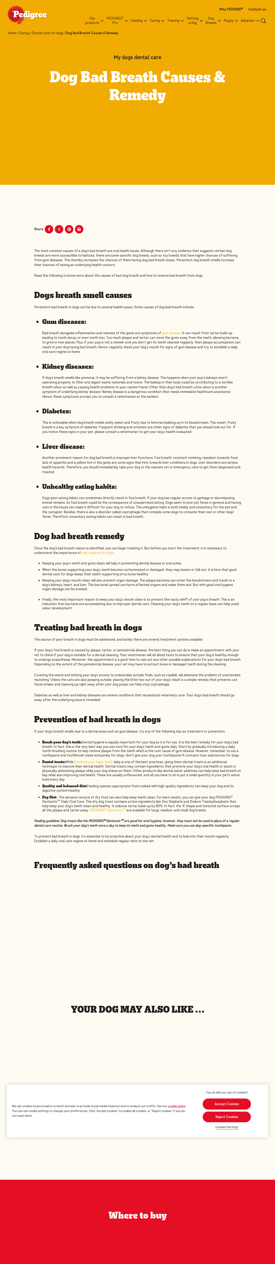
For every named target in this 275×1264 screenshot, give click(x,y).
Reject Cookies (227, 1117)
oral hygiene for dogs (98, 553)
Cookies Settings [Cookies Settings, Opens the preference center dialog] (226, 1127)
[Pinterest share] (69, 229)
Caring (24, 33)
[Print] (79, 229)
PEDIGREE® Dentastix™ (108, 810)
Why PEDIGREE (231, 9)
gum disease (171, 333)
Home (12, 33)
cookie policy (177, 1106)
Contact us (257, 9)
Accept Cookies (227, 1104)
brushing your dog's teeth (93, 762)
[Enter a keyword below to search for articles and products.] (263, 20)
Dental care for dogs (47, 33)
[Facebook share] (49, 229)
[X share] (59, 229)
